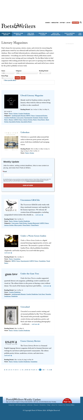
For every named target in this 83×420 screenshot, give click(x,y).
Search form (81, 22)
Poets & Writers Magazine (70, 34)
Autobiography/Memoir (18, 116)
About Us (54, 405)
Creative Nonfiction (24, 113)
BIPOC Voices (30, 116)
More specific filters (10, 80)
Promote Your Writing (18, 34)
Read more (38, 215)
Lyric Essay (41, 294)
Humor (11, 120)
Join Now (79, 34)
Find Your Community (30, 34)
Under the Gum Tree (30, 273)
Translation (17, 259)
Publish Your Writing (6, 34)
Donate (47, 22)
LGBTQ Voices (18, 120)
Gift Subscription (21, 405)
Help (48, 405)
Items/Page (4, 76)
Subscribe (75, 22)
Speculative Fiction (14, 122)
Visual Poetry (35, 225)
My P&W (62, 22)
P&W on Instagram (80, 27)
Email (5, 171)
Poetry (11, 113)
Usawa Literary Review (31, 341)
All (51, 369)
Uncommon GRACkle (30, 200)
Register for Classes (43, 34)
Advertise (30, 405)
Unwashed (25, 307)
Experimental (28, 118)
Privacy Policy (70, 405)
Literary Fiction (27, 120)
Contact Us (61, 405)
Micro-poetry (18, 225)
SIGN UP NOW (28, 185)
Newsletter (55, 22)
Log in (68, 22)
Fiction (15, 113)
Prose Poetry (41, 120)
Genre (3, 71)
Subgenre (18, 71)
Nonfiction (14, 296)
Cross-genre (20, 118)
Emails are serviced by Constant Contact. (34, 181)
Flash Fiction (23, 223)
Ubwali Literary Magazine (32, 95)
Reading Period (43, 71)
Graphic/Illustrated (33, 223)
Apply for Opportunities (55, 34)
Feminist (35, 118)
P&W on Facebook (75, 27)
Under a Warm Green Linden (33, 236)
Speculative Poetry (26, 122)
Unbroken (25, 132)
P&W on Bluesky (78, 27)
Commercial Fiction (41, 116)
